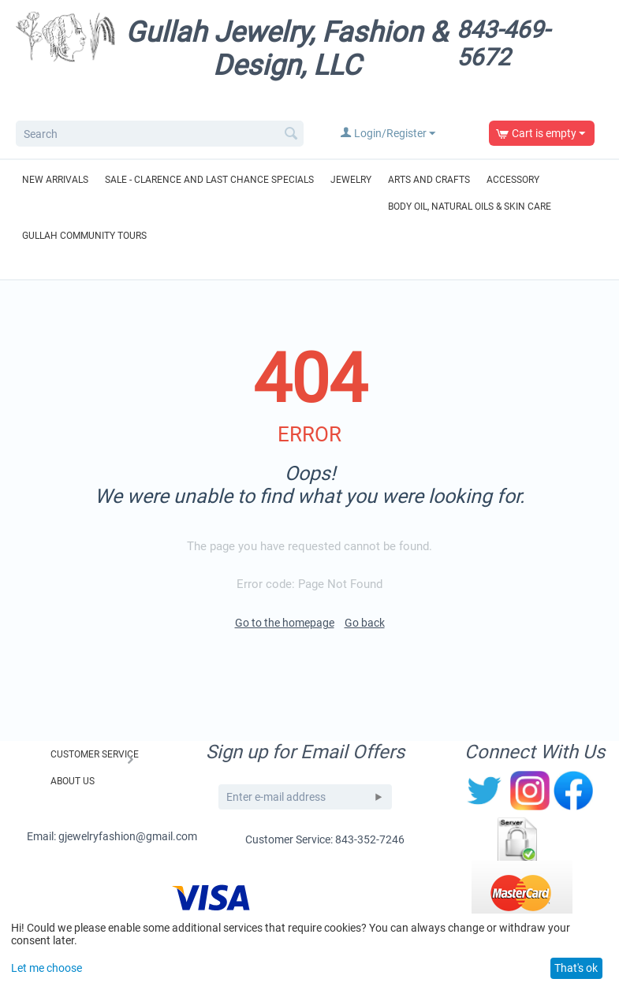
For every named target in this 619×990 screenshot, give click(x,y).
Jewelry (350, 179)
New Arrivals (55, 179)
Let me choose (46, 968)
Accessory (513, 179)
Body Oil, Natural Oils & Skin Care (469, 206)
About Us (72, 781)
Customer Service (94, 754)
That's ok (576, 968)
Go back (365, 622)
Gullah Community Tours (84, 235)
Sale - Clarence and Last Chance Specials (209, 179)
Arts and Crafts (429, 179)
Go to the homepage (284, 622)
